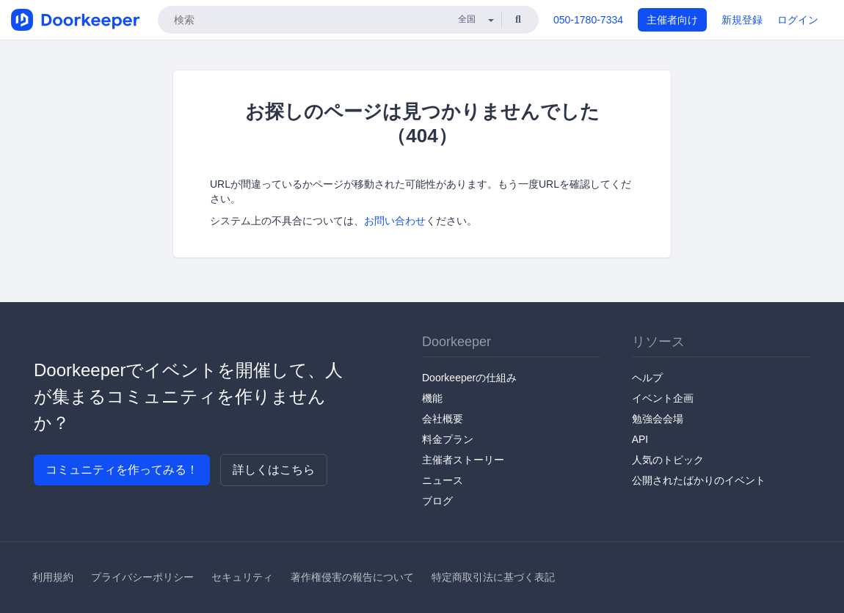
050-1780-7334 (588, 20)
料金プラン (447, 439)
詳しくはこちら (274, 469)
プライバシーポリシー (142, 577)
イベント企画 (663, 398)
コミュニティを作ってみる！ (122, 469)
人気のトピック (668, 460)
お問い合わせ (395, 221)
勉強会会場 (657, 419)
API (640, 439)
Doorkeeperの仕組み (469, 377)
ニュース (442, 480)
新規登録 (742, 20)
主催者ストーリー (463, 460)
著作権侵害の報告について (352, 577)
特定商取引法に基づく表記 (493, 577)
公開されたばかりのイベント (698, 480)
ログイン (797, 20)
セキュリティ (242, 577)
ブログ (437, 501)
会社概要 (442, 419)
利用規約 (52, 577)
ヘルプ (647, 377)
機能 (432, 398)
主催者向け (672, 20)
